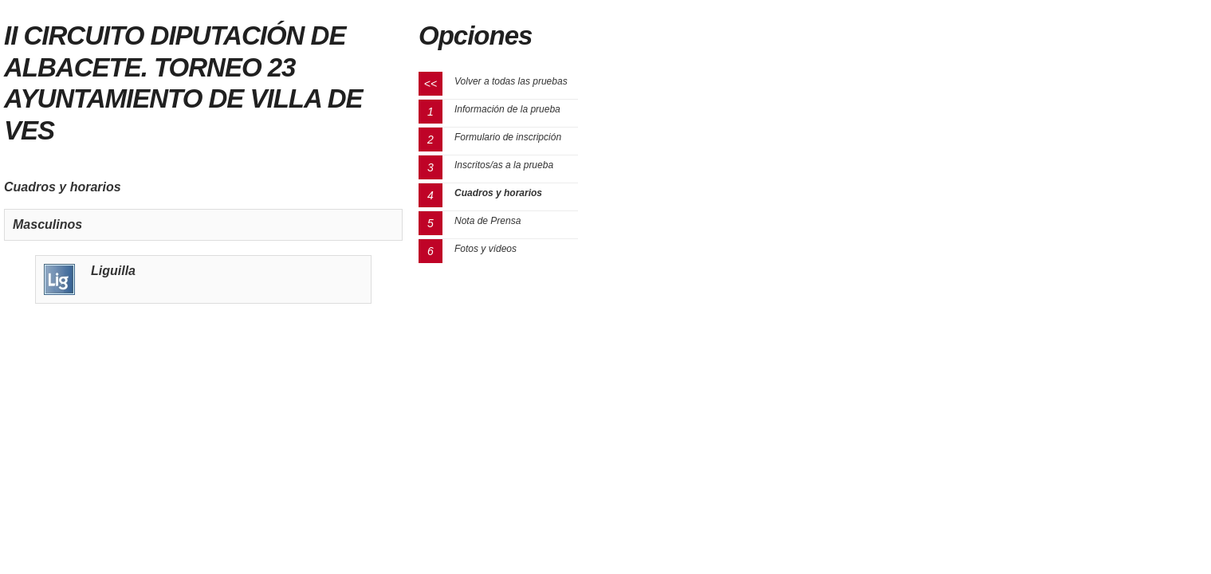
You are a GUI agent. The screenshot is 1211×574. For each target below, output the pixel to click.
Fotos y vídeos (485, 248)
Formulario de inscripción (507, 137)
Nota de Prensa (487, 220)
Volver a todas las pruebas (511, 81)
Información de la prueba (507, 109)
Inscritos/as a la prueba (503, 165)
